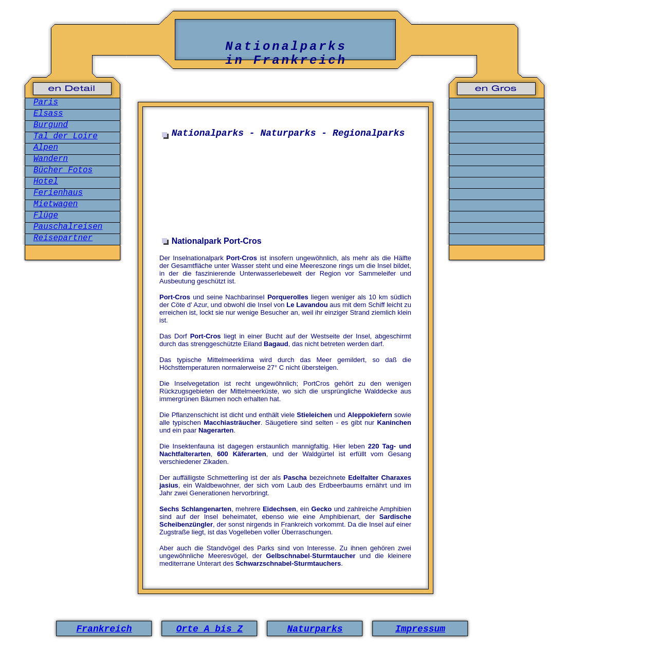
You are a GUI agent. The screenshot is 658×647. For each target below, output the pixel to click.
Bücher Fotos (63, 170)
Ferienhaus (58, 192)
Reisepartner (63, 238)
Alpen (45, 147)
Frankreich (104, 629)
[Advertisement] (285, 189)
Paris (45, 102)
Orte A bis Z (209, 629)
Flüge (45, 215)
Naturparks (314, 629)
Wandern (50, 159)
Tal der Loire (65, 136)
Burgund (50, 125)
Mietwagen (55, 204)
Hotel (45, 181)
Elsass (48, 113)
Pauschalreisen (67, 226)
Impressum (420, 629)
